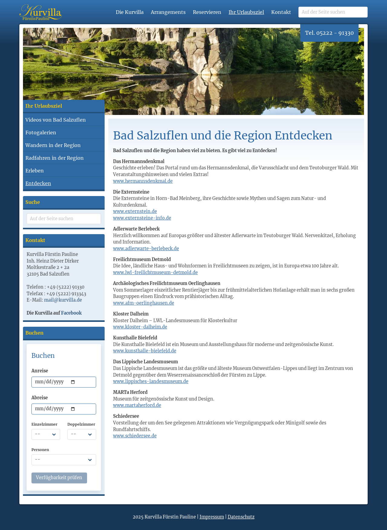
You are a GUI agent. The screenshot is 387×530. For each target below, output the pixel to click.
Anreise (39, 371)
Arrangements (168, 12)
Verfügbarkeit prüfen (59, 477)
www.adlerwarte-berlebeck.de (146, 248)
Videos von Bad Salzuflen (55, 120)
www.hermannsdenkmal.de (143, 181)
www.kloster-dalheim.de (140, 327)
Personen (40, 449)
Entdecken (38, 183)
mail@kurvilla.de (63, 300)
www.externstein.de (135, 211)
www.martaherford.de (137, 405)
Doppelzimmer (81, 424)
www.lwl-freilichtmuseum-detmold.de (155, 272)
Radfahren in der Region (54, 158)
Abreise (39, 398)
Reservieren (207, 12)
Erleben (34, 171)
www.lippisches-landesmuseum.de (150, 381)
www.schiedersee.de (135, 436)
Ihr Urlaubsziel (246, 12)
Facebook (71, 313)
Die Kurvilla (130, 12)
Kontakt (281, 12)
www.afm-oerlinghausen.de (143, 303)
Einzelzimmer (44, 424)
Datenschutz (241, 517)
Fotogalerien (40, 132)
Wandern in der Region (53, 145)
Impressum (212, 517)
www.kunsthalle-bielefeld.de (144, 351)
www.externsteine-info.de (142, 218)
